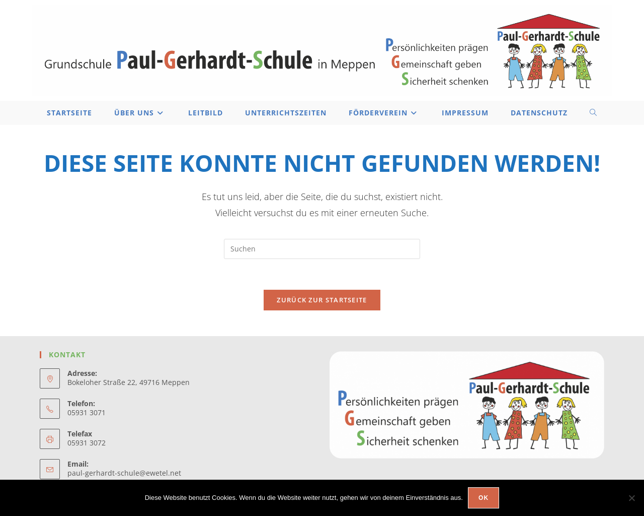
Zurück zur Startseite (322, 299)
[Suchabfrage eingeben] (322, 249)
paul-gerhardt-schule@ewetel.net (124, 473)
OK (483, 497)
